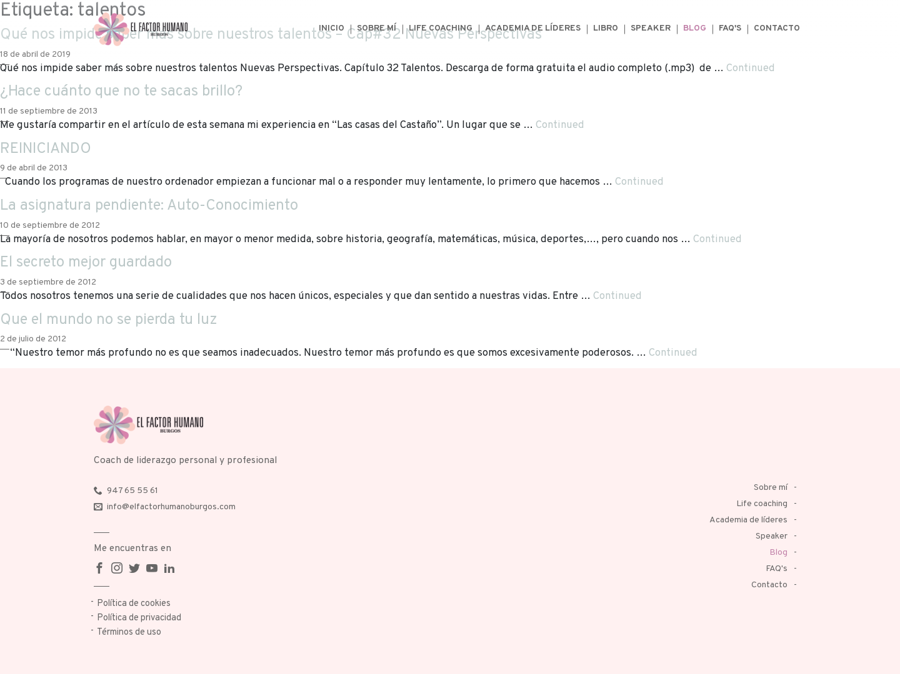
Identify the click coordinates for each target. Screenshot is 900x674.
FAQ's (730, 28)
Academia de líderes (533, 28)
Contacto (777, 28)
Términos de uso (129, 632)
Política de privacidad (139, 618)
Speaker (651, 28)
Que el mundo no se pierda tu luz (109, 320)
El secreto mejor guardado (86, 262)
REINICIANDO (45, 149)
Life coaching (440, 28)
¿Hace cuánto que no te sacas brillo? (121, 91)
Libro (605, 28)
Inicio (331, 28)
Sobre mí (376, 28)
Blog (694, 28)
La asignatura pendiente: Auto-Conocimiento (149, 206)
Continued (750, 68)
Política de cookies (134, 604)
